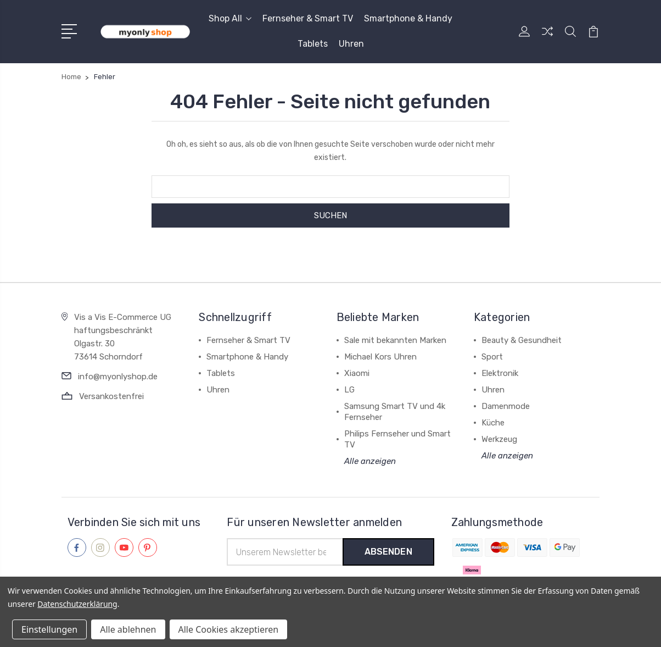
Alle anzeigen (370, 461)
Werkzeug (499, 439)
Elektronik (499, 373)
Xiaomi (356, 373)
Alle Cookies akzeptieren (228, 629)
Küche (493, 423)
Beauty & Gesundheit (521, 340)
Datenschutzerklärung (77, 604)
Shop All (230, 18)
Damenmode (505, 406)
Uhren (351, 43)
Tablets (313, 43)
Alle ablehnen (128, 629)
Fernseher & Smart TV (307, 18)
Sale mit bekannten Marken (395, 340)
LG (349, 390)
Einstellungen (49, 629)
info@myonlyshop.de (118, 376)
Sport (492, 357)
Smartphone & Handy (408, 18)
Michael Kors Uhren (380, 357)
